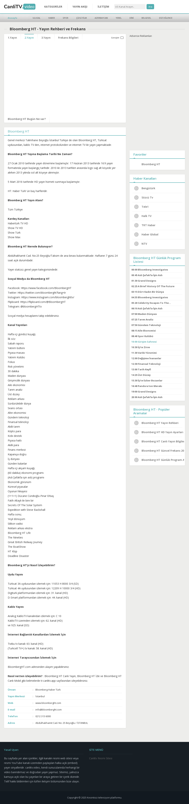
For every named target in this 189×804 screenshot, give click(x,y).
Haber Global (146, 234)
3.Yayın (46, 37)
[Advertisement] (157, 93)
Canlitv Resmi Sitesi (100, 758)
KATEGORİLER (53, 6)
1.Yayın (12, 37)
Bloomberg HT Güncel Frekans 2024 (159, 450)
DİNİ (132, 17)
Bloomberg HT (151, 164)
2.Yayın (29, 37)
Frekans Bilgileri (68, 37)
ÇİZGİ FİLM (81, 17)
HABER (51, 17)
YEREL (119, 17)
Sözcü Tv (143, 197)
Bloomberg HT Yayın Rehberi (156, 423)
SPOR (65, 17)
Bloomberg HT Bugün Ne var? (27, 119)
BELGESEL (146, 17)
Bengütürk (144, 188)
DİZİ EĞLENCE (165, 17)
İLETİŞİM (103, 6)
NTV (140, 244)
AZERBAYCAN (101, 17)
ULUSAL (36, 17)
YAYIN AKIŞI (80, 6)
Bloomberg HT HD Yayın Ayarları (158, 432)
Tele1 (141, 207)
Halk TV (143, 216)
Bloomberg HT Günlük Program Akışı (159, 460)
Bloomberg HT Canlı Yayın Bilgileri (159, 441)
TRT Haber (144, 225)
